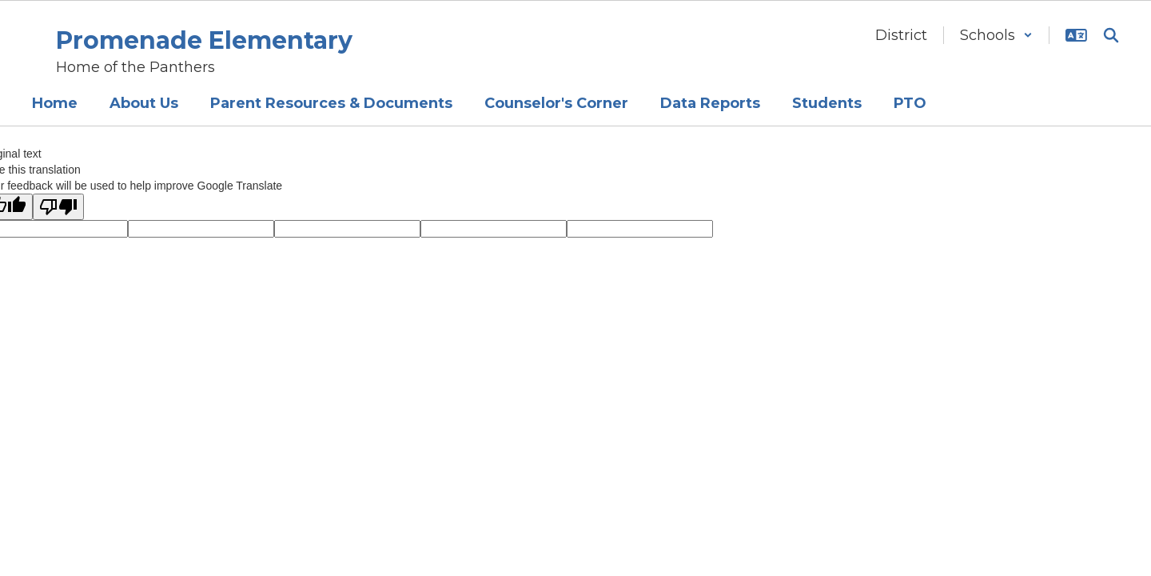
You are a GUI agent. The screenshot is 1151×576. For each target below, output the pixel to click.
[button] (996, 35)
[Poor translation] (58, 207)
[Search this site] (1111, 35)
